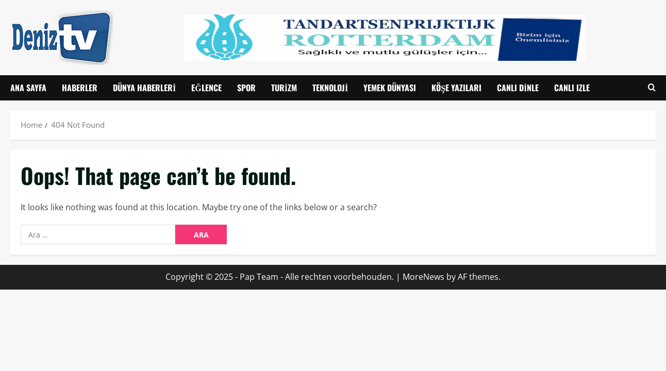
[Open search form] (652, 87)
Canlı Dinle (518, 87)
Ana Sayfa (28, 87)
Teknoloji (330, 87)
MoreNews (423, 276)
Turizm (284, 87)
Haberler (79, 87)
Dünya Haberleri (144, 87)
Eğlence (206, 87)
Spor (246, 87)
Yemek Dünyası (389, 87)
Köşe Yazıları (456, 87)
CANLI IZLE (572, 87)
